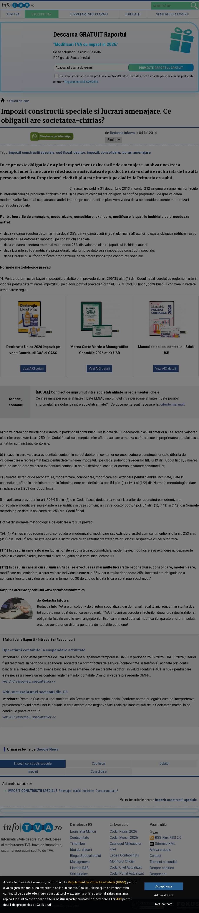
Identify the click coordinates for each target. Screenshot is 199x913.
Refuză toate (163, 904)
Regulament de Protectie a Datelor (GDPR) (97, 882)
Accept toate (163, 886)
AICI (119, 899)
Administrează (163, 895)
